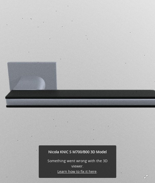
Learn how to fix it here (77, 171)
